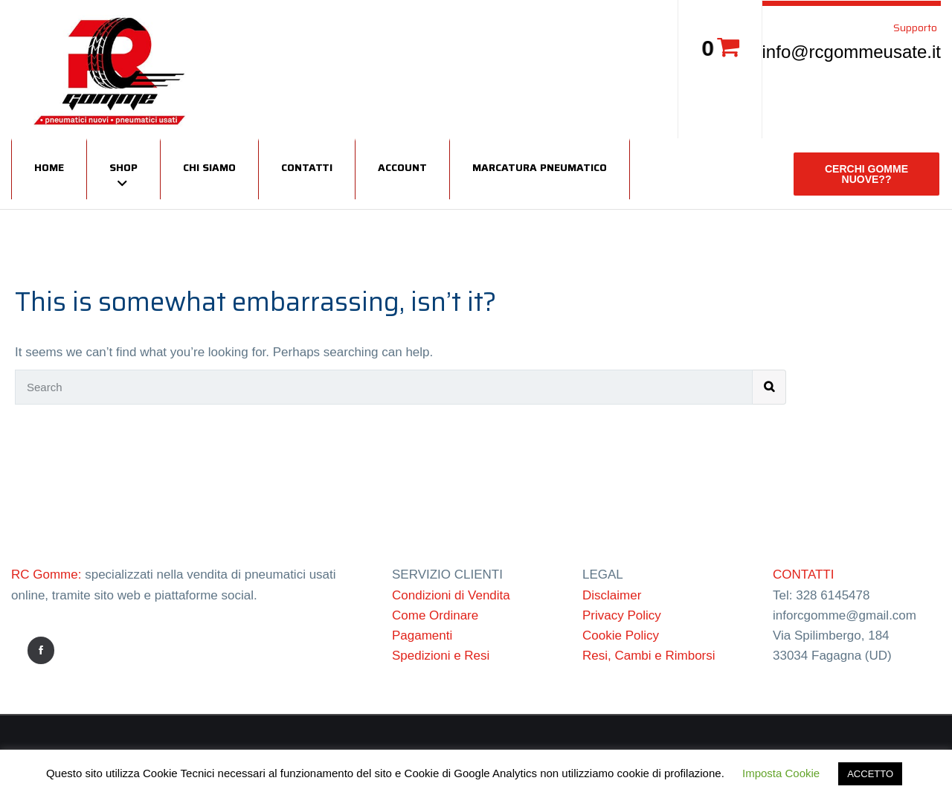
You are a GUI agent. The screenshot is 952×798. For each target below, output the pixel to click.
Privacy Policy (621, 615)
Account (402, 167)
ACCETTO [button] (870, 773)
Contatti (306, 167)
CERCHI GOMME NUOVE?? (866, 174)
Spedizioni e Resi (440, 656)
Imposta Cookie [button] (781, 773)
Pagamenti (422, 635)
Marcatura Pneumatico (539, 167)
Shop (123, 167)
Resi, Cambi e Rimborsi (648, 656)
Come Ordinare (435, 615)
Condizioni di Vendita (451, 595)
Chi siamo (209, 167)
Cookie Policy (620, 635)
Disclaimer (611, 595)
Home (49, 167)
